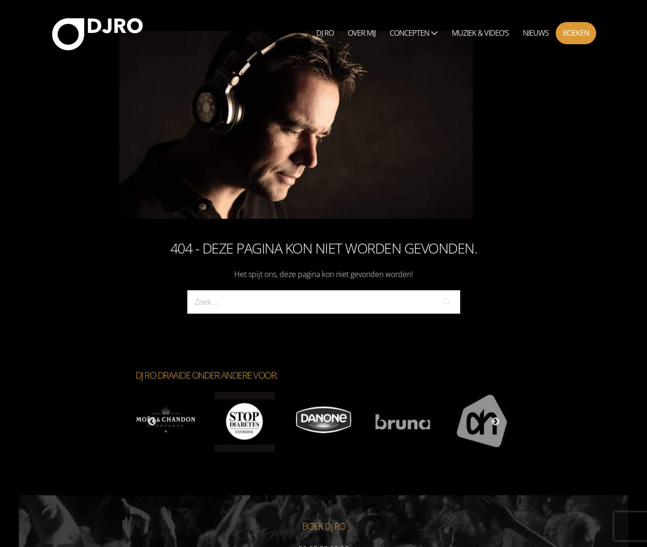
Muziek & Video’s (480, 33)
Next (495, 422)
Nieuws (536, 33)
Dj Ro (325, 33)
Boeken (576, 33)
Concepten (414, 33)
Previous (152, 422)
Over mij (361, 33)
